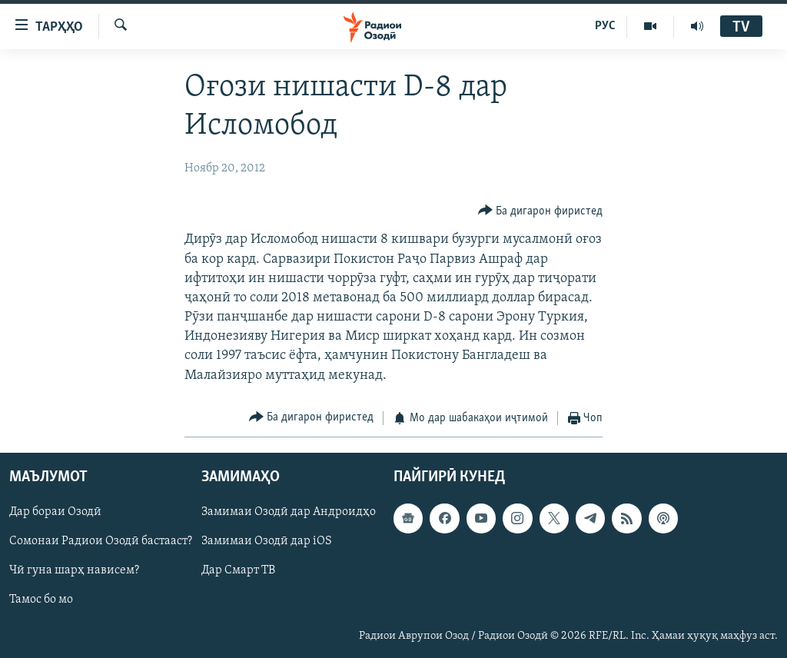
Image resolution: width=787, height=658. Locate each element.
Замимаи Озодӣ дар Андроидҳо (288, 513)
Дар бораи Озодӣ (55, 513)
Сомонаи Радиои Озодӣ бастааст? (100, 542)
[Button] (540, 211)
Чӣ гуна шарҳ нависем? (74, 571)
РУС (605, 26)
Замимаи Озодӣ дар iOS (266, 542)
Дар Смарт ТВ (238, 571)
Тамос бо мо (41, 600)
